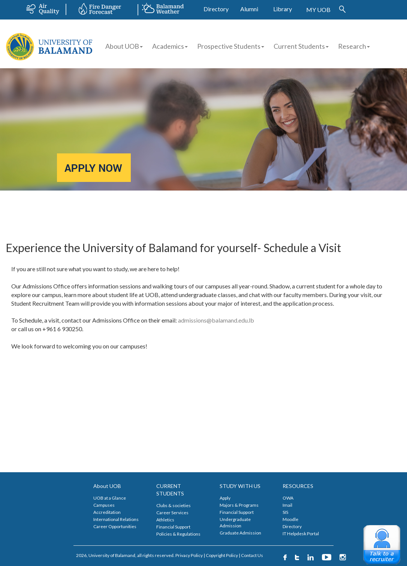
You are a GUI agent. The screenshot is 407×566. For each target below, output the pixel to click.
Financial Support (173, 527)
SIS (285, 512)
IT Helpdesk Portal (301, 533)
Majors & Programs (239, 505)
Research (354, 46)
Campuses (104, 505)
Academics (170, 46)
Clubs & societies (173, 505)
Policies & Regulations (178, 534)
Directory (216, 8)
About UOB (124, 46)
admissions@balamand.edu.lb (216, 320)
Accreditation (107, 512)
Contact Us (252, 555)
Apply (225, 498)
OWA (288, 498)
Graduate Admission (240, 533)
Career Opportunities (114, 526)
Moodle (290, 519)
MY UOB (318, 9)
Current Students (299, 46)
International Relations (116, 519)
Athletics (165, 519)
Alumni (249, 8)
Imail (287, 505)
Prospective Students (228, 46)
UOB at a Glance (109, 498)
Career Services (172, 512)
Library (282, 8)
